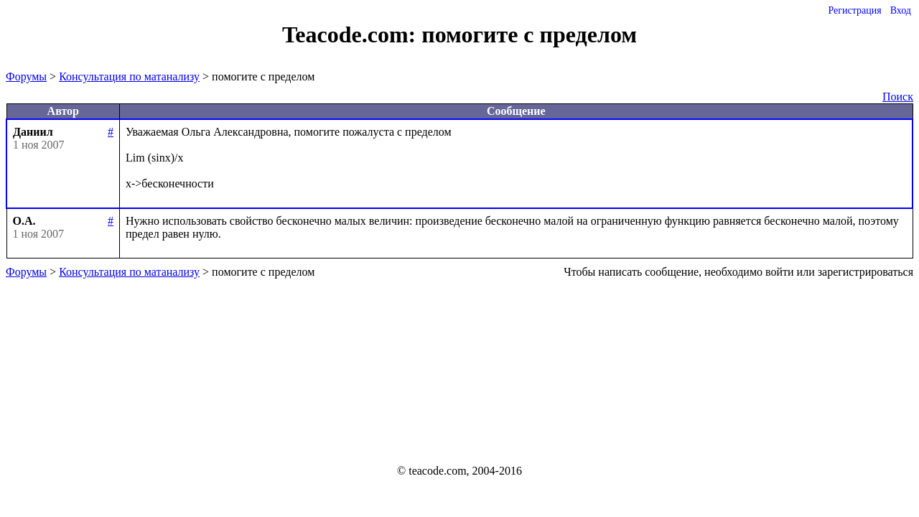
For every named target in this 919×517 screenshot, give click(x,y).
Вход (900, 10)
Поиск (897, 96)
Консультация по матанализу (129, 76)
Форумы (26, 76)
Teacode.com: (351, 34)
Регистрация (854, 10)
